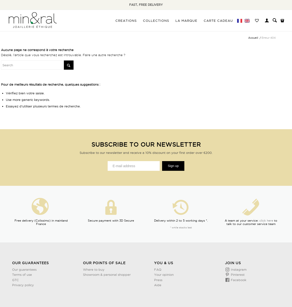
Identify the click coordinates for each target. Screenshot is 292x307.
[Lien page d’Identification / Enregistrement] (267, 21)
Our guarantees (24, 269)
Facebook (238, 280)
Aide (157, 285)
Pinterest (237, 274)
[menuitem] (126, 20)
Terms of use (22, 274)
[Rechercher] (275, 20)
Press (158, 280)
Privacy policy (23, 285)
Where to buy (94, 269)
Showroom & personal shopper (107, 274)
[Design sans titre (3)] (32, 20)
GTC (15, 280)
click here (266, 220)
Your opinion (164, 274)
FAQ (157, 269)
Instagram (238, 269)
